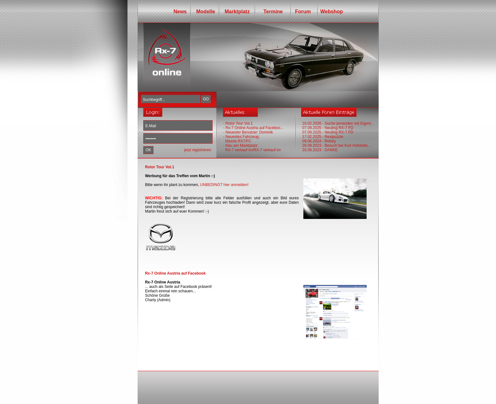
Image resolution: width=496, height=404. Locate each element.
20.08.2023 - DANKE (320, 150)
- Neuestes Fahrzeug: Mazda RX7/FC (241, 138)
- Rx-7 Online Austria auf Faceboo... (253, 128)
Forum (301, 11)
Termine (270, 11)
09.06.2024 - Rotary (319, 141)
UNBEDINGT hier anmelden (224, 185)
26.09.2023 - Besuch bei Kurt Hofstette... (336, 145)
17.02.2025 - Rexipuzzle (322, 136)
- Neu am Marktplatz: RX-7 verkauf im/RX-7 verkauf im (252, 147)
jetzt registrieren (197, 150)
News (180, 11)
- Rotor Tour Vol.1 (237, 123)
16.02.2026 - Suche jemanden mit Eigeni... (338, 123)
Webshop (331, 11)
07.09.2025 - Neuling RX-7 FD (327, 128)
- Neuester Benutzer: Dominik (248, 132)
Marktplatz (237, 11)
